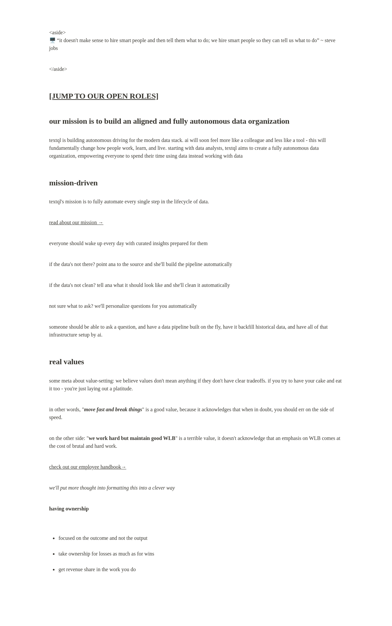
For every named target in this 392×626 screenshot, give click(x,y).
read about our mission (76, 222)
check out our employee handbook (87, 467)
